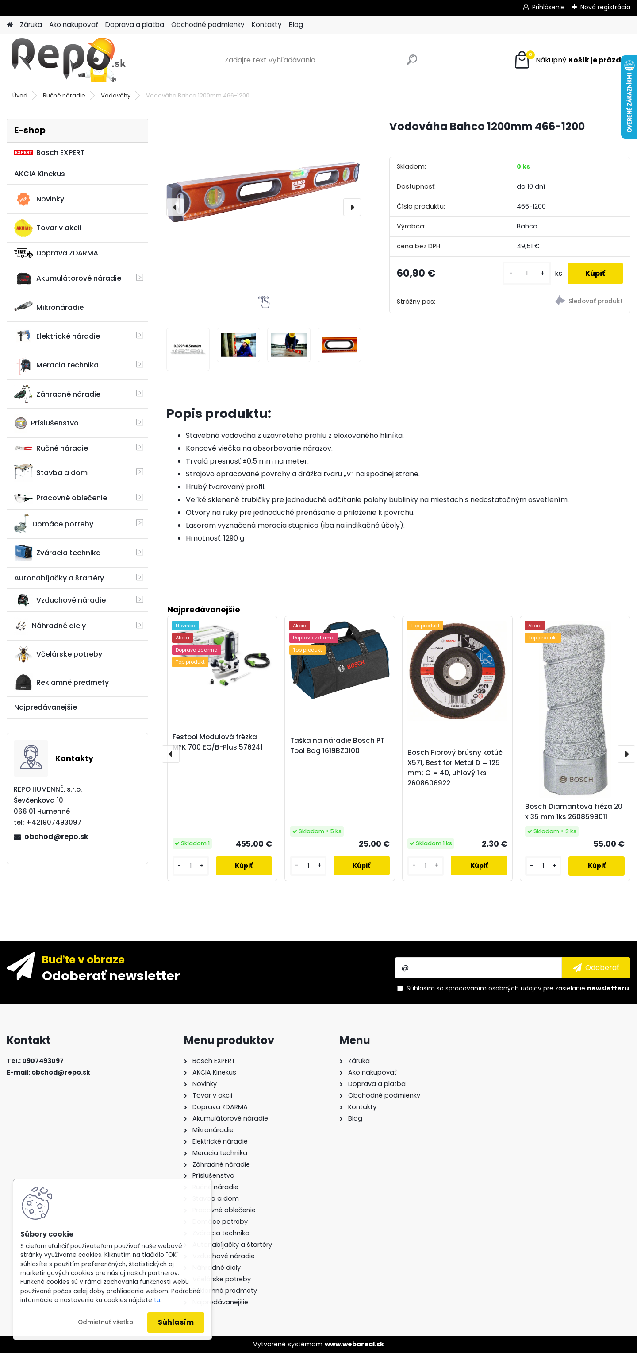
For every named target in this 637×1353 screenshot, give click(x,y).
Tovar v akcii (47, 228)
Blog (296, 24)
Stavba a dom (51, 472)
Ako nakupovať (73, 24)
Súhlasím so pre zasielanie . (518, 988)
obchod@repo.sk (56, 836)
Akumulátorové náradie (67, 278)
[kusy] (526, 273)
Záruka (31, 24)
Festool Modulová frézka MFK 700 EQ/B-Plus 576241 (218, 742)
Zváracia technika (57, 553)
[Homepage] (10, 25)
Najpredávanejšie (45, 707)
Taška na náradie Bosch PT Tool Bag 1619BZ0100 (337, 745)
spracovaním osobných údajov (493, 988)
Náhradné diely (50, 626)
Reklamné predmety (61, 682)
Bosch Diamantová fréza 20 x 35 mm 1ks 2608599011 (573, 811)
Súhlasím (176, 1322)
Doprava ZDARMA (56, 253)
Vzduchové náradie (60, 600)
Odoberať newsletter (111, 975)
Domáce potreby (53, 523)
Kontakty (267, 24)
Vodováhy (115, 95)
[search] (412, 63)
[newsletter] (596, 968)
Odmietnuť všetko (105, 1322)
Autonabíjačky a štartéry (59, 578)
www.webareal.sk (354, 1344)
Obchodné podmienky (208, 24)
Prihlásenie (548, 7)
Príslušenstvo (46, 423)
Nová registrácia (605, 7)
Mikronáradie (49, 307)
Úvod (19, 95)
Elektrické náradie (57, 336)
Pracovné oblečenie (60, 498)
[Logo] (67, 60)
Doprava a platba (134, 24)
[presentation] (175, 207)
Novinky (39, 199)
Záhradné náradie (57, 394)
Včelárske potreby (58, 654)
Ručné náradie (64, 95)
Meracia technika (56, 365)
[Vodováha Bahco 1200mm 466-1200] (263, 192)
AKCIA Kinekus (39, 174)
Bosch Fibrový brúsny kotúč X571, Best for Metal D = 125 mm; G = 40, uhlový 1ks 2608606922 (455, 767)
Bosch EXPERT (49, 152)
